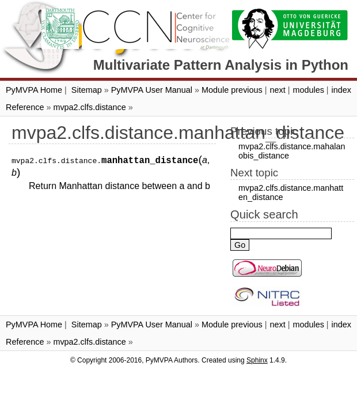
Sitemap (86, 90)
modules (308, 90)
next (277, 90)
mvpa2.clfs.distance (89, 107)
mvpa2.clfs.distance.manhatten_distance (290, 192)
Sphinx (257, 360)
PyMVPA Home (34, 90)
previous (246, 90)
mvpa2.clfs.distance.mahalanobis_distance (291, 151)
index (341, 90)
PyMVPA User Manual (151, 90)
